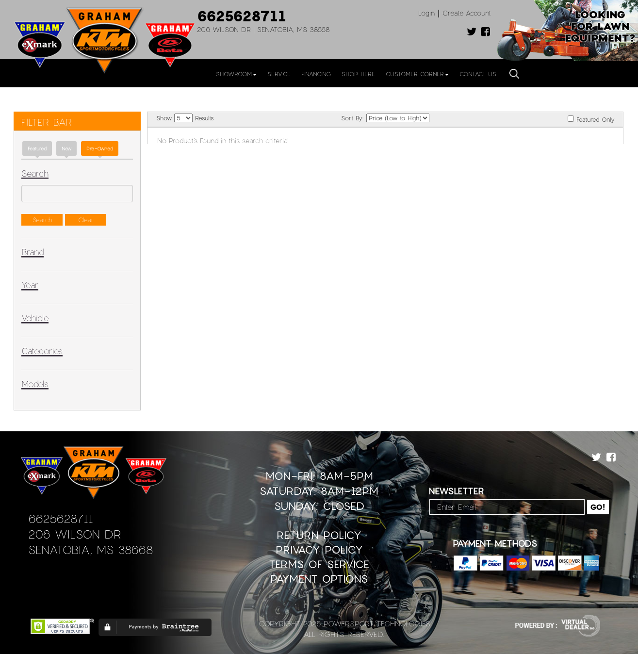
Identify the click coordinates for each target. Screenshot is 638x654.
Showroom (236, 73)
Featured (37, 148)
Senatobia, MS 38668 (90, 549)
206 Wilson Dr (74, 534)
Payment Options (319, 578)
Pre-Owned (99, 148)
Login (426, 13)
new (66, 148)
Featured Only (591, 119)
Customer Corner (417, 73)
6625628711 (241, 15)
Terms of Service (319, 564)
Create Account (466, 13)
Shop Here (358, 73)
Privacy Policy (319, 549)
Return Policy (319, 534)
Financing (316, 73)
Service (279, 73)
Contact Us (477, 73)
